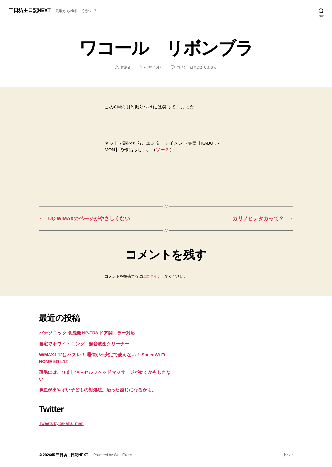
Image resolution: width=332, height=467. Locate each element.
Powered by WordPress (112, 455)
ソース (163, 149)
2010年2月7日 (154, 67)
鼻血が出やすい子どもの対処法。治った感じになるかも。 (97, 389)
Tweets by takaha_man (61, 423)
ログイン (153, 276)
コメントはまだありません (197, 67)
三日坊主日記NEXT (29, 10)
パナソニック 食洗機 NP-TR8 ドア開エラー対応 (87, 332)
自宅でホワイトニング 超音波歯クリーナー (84, 343)
